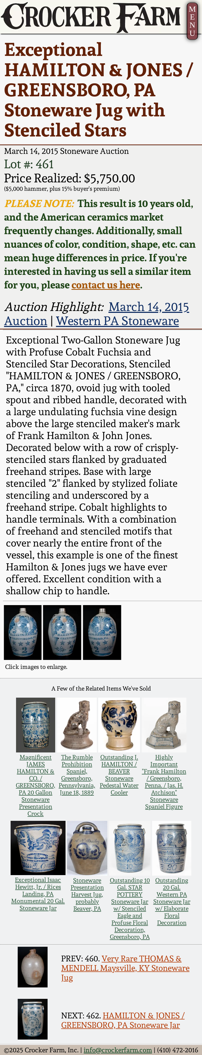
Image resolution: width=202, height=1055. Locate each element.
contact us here (106, 284)
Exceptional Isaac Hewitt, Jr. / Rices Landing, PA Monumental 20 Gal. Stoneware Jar (38, 893)
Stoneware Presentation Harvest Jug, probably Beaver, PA (87, 894)
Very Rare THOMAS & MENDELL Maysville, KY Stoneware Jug (125, 968)
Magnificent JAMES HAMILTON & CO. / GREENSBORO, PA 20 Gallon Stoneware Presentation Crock (35, 785)
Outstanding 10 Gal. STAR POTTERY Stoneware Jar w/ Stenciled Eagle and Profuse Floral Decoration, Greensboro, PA (130, 908)
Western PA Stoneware (117, 321)
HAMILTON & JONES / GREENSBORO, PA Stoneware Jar (123, 1020)
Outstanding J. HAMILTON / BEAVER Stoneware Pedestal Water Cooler (119, 775)
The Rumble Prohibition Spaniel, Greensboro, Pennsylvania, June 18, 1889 (77, 775)
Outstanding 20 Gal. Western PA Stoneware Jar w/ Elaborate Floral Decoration (171, 901)
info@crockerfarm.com (118, 1050)
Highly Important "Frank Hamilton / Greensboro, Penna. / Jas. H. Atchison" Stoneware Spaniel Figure (164, 782)
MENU (192, 21)
